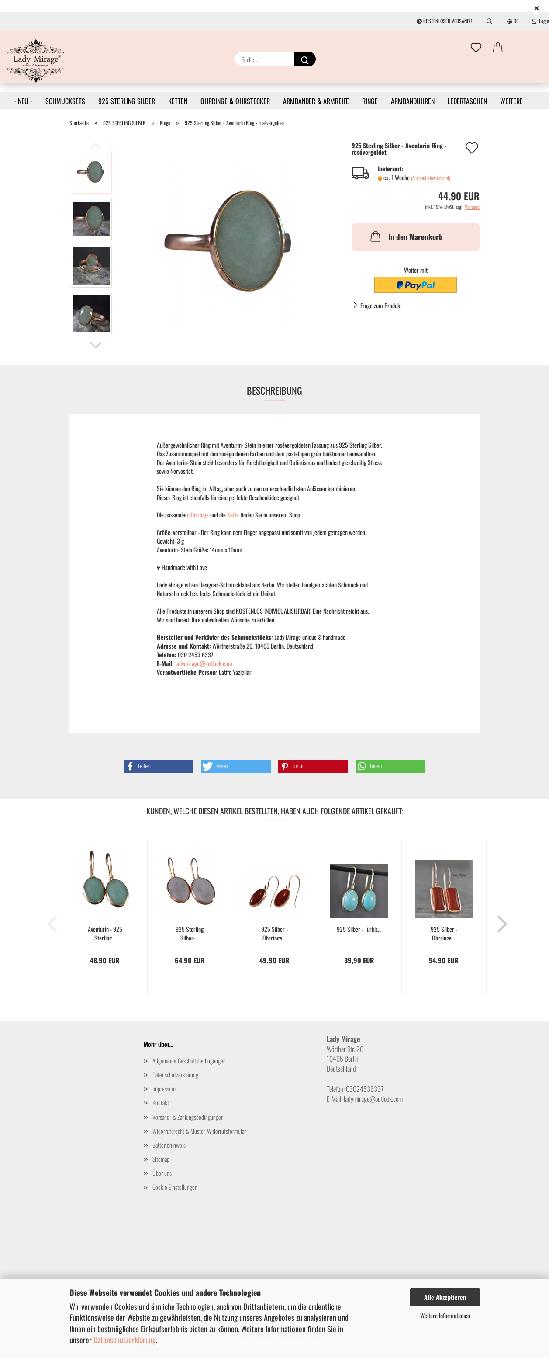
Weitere (511, 101)
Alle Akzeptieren (445, 1297)
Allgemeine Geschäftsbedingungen (189, 1060)
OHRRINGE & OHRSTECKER (235, 101)
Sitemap (160, 1159)
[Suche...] (305, 59)
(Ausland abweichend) (430, 177)
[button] (498, 48)
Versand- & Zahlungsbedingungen (188, 1117)
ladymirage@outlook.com (203, 663)
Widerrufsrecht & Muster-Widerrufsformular (199, 1131)
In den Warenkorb (406, 236)
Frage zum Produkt (381, 305)
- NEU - (23, 101)
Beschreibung (274, 390)
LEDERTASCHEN (467, 101)
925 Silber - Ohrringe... (274, 932)
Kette (233, 514)
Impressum (164, 1088)
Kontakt (160, 1102)
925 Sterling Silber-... (190, 932)
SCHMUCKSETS (65, 101)
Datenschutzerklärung (124, 1339)
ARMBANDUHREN (413, 101)
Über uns (162, 1172)
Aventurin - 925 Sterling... (105, 932)
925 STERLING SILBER (126, 101)
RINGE (370, 101)
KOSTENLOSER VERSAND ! (444, 20)
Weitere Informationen (445, 1315)
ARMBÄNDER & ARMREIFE (316, 101)
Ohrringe (199, 514)
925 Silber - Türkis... (359, 929)
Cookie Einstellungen (174, 1186)
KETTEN (177, 101)
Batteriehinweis (169, 1145)
